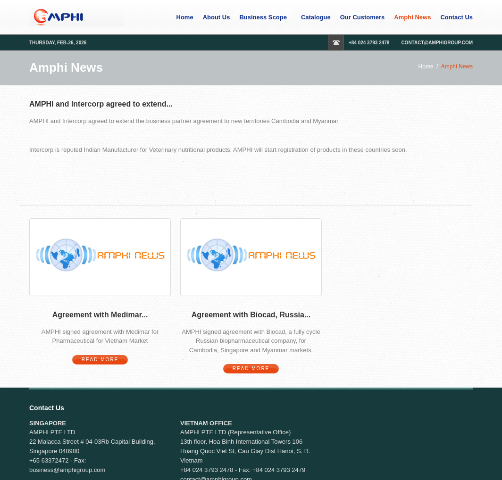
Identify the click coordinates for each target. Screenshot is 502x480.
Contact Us (456, 17)
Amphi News (412, 17)
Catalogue (316, 17)
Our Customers (362, 17)
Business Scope (262, 17)
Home (184, 17)
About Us (216, 17)
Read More (100, 359)
